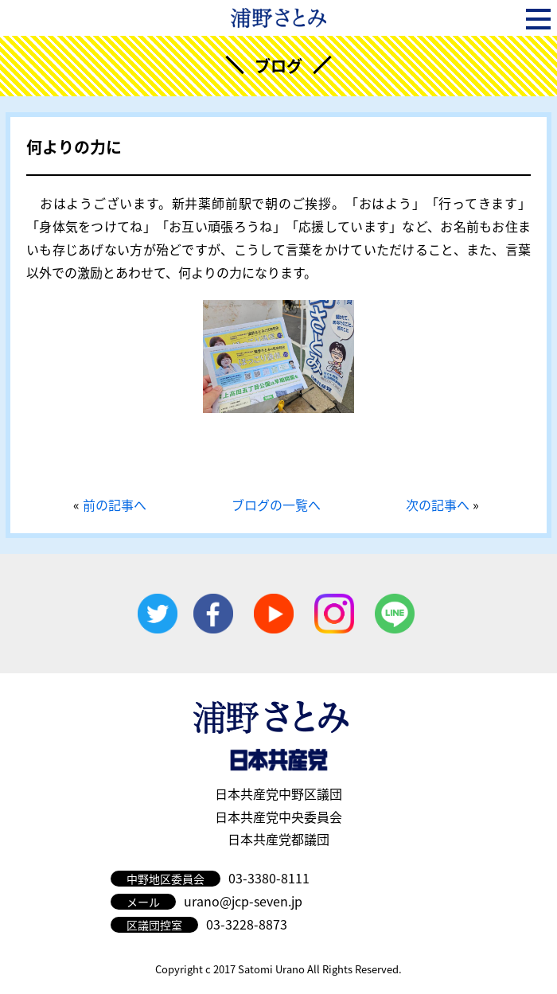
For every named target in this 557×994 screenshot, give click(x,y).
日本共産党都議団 (278, 838)
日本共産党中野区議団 (278, 793)
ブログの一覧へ (276, 504)
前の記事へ (114, 504)
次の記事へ (437, 504)
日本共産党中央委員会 (278, 816)
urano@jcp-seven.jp (243, 900)
